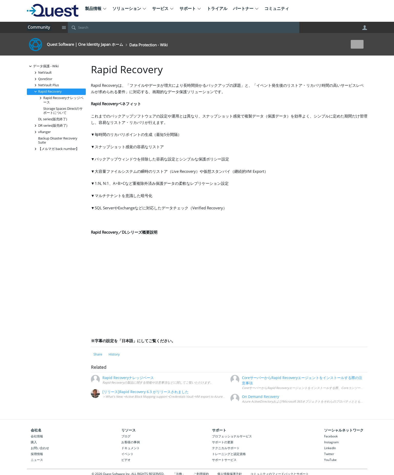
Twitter (329, 454)
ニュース (37, 460)
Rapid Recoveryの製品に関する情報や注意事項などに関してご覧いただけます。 (157, 382)
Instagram (331, 442)
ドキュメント (130, 448)
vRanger (42, 132)
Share (97, 354)
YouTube (330, 460)
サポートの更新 (222, 442)
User (364, 27)
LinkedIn (330, 448)
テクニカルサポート (226, 448)
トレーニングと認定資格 (229, 454)
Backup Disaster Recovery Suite (57, 140)
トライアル (217, 8)
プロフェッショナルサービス (232, 436)
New (355, 44)
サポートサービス (224, 460)
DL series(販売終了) (52, 119)
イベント (127, 454)
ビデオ (126, 460)
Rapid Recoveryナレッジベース (60, 99)
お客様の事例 (130, 442)
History (114, 354)
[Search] (183, 27)
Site (64, 27)
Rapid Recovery (47, 91)
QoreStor (42, 79)
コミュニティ (276, 8)
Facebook (331, 436)
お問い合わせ (40, 448)
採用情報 (37, 454)
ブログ (126, 436)
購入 (34, 442)
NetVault (42, 72)
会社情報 (37, 436)
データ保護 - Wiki (43, 66)
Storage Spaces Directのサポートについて (63, 110)
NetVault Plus (46, 85)
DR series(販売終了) (50, 125)
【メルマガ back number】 (56, 149)
